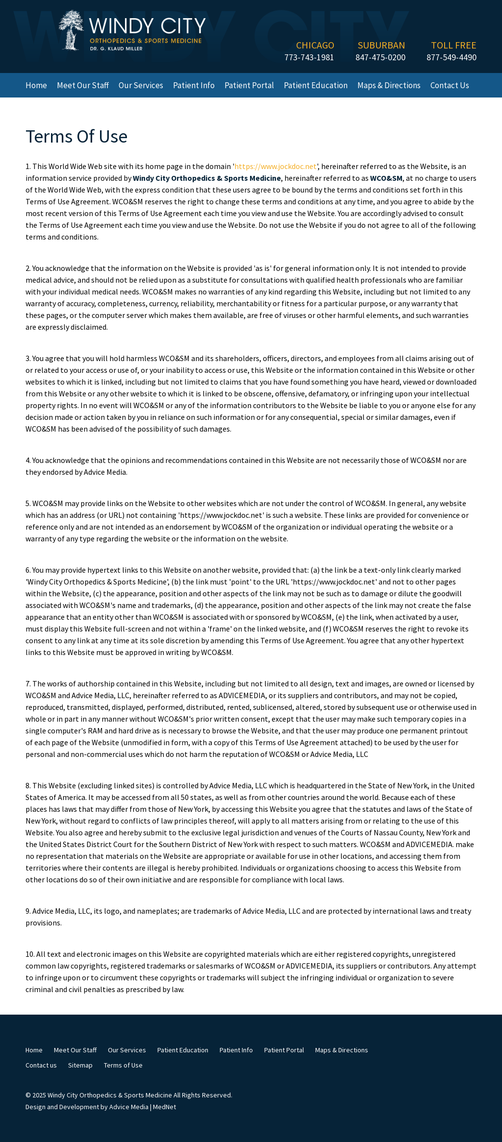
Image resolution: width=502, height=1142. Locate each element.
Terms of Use (123, 1065)
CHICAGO (315, 45)
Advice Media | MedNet (142, 1106)
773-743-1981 (309, 57)
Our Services (141, 85)
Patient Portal (249, 85)
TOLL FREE (454, 45)
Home (36, 85)
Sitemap (80, 1065)
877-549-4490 (452, 57)
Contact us (449, 85)
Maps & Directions (389, 85)
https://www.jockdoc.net (275, 166)
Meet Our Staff (83, 85)
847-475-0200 (380, 57)
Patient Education (316, 85)
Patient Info (194, 85)
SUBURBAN (381, 45)
